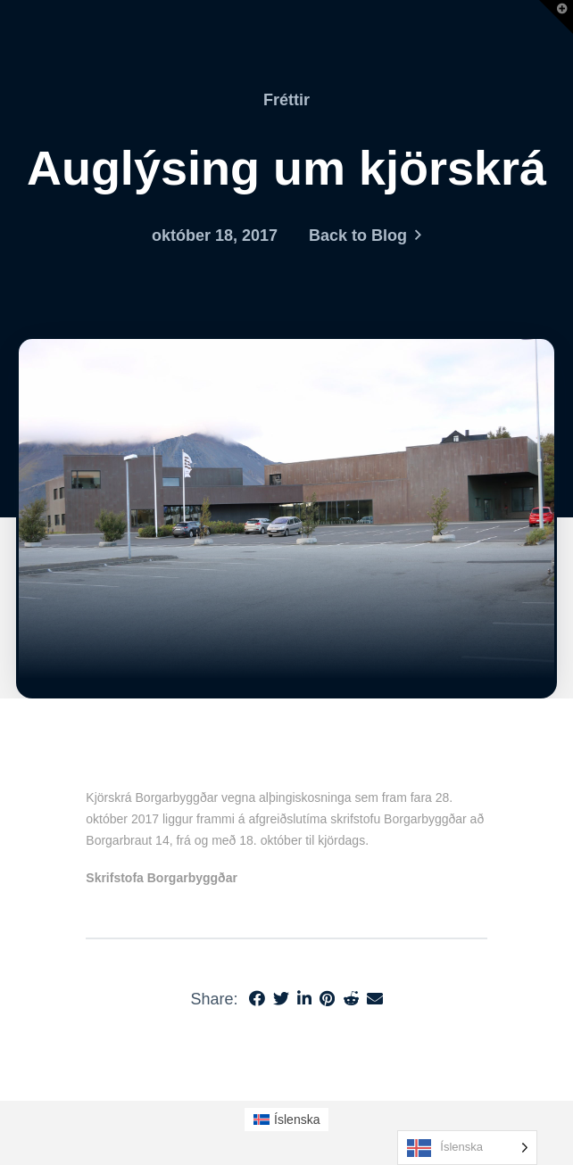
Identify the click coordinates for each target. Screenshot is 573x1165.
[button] (556, 17)
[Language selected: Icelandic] (467, 1147)
